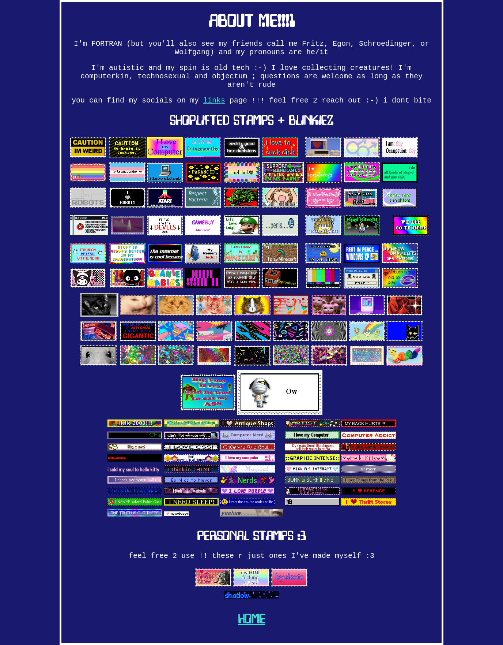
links (214, 100)
